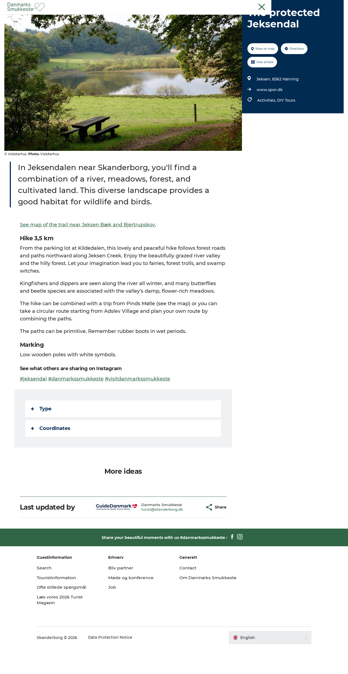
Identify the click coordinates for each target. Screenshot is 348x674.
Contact (336, 5)
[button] (190, 533)
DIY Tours (285, 126)
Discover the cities (179, 17)
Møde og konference (136, 603)
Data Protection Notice (119, 663)
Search (53, 593)
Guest (319, 5)
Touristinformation (66, 603)
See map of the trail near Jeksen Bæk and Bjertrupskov (88, 251)
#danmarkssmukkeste (76, 405)
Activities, (266, 126)
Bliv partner (126, 593)
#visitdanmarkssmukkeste (138, 405)
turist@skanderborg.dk (152, 535)
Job (116, 613)
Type (41, 435)
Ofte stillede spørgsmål (71, 613)
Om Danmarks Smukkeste (195, 606)
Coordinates (51, 454)
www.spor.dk (269, 115)
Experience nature (133, 17)
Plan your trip (220, 17)
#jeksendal (33, 405)
